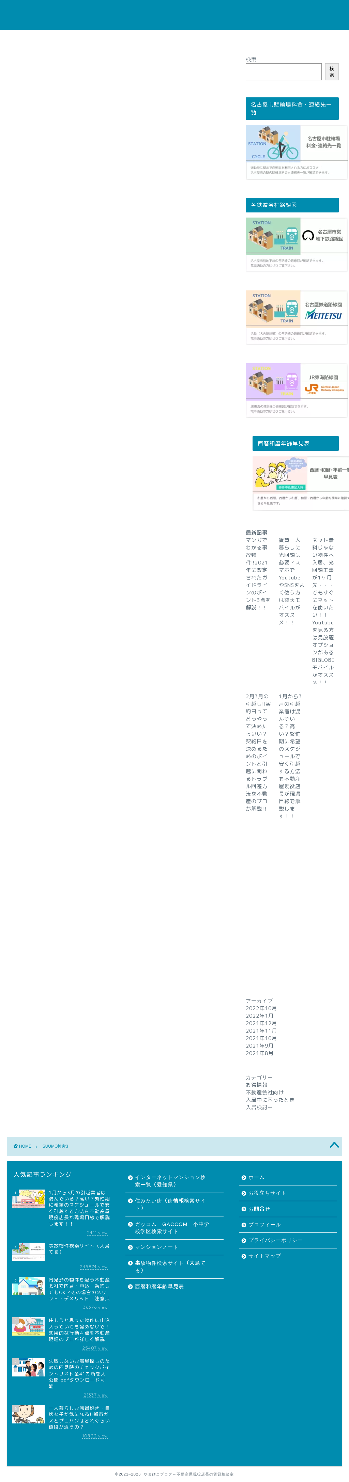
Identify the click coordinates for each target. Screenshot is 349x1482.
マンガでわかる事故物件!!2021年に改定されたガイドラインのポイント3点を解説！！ (258, 574)
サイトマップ (283, 38)
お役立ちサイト (97, 38)
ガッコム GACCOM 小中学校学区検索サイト (172, 1227)
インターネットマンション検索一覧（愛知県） (170, 1181)
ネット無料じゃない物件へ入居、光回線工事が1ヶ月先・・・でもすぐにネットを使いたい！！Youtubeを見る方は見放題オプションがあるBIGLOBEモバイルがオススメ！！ (323, 611)
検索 (251, 59)
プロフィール (178, 38)
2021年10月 (261, 1038)
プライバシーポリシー (231, 38)
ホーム (58, 38)
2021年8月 (260, 1053)
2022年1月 (260, 1015)
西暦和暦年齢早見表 (159, 1286)
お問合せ (139, 38)
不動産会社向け (265, 1092)
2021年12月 (261, 1023)
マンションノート (157, 1247)
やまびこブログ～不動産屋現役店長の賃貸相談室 (174, 15)
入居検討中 (259, 1107)
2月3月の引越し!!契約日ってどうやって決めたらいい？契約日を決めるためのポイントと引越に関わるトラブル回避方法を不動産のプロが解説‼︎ (258, 752)
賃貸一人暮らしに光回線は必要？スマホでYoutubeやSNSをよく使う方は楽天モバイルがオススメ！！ (292, 581)
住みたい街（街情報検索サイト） (170, 1204)
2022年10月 (261, 1008)
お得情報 (257, 1084)
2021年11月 (261, 1030)
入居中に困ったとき (270, 1099)
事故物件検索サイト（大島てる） (170, 1266)
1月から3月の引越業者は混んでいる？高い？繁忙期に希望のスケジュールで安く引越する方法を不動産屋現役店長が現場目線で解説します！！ (290, 756)
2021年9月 (260, 1045)
